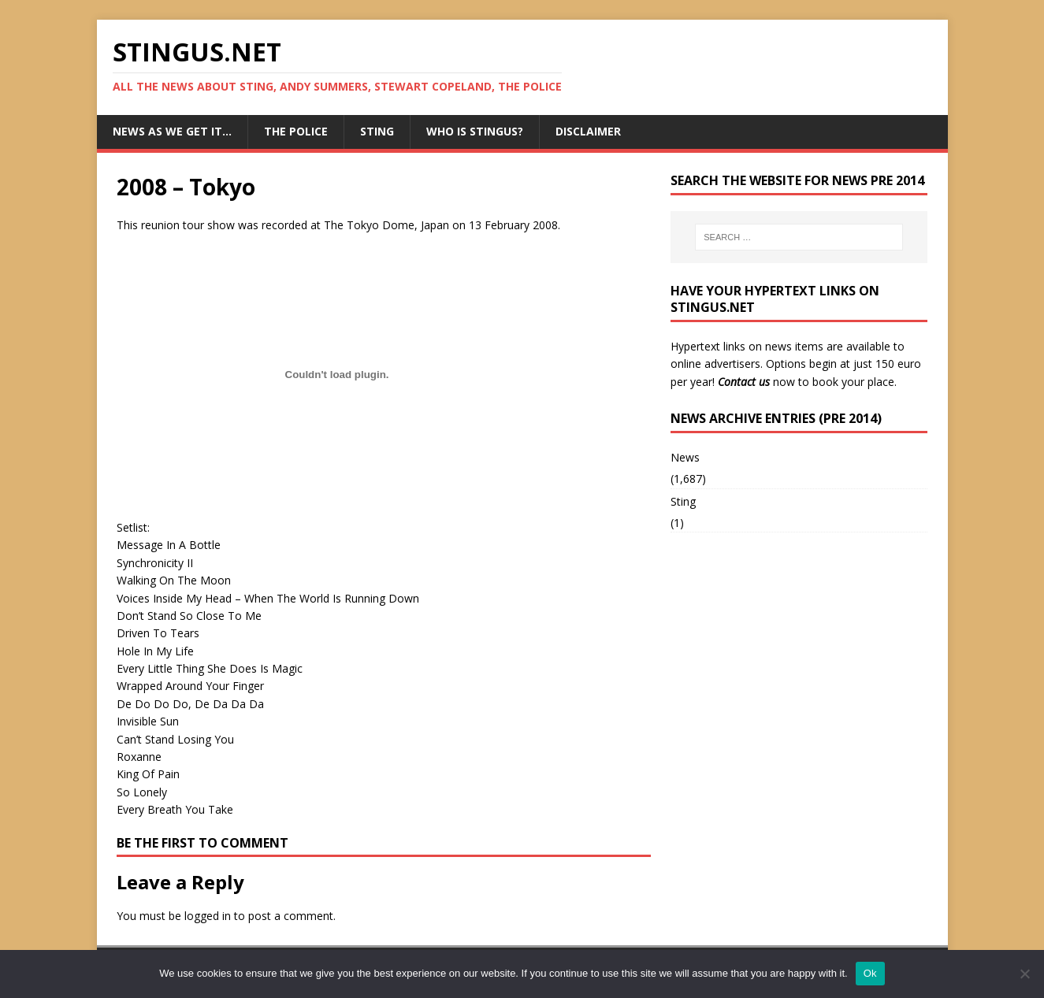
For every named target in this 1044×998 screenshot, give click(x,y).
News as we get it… (172, 131)
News (685, 457)
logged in (207, 915)
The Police (296, 131)
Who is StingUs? (474, 131)
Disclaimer (588, 131)
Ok (870, 973)
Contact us (744, 381)
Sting (377, 131)
